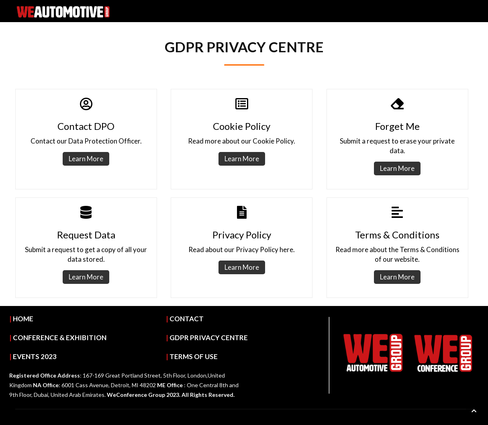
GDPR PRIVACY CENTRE (208, 337)
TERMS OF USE (193, 356)
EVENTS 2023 (35, 356)
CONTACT (186, 318)
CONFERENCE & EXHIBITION (59, 337)
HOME (23, 318)
